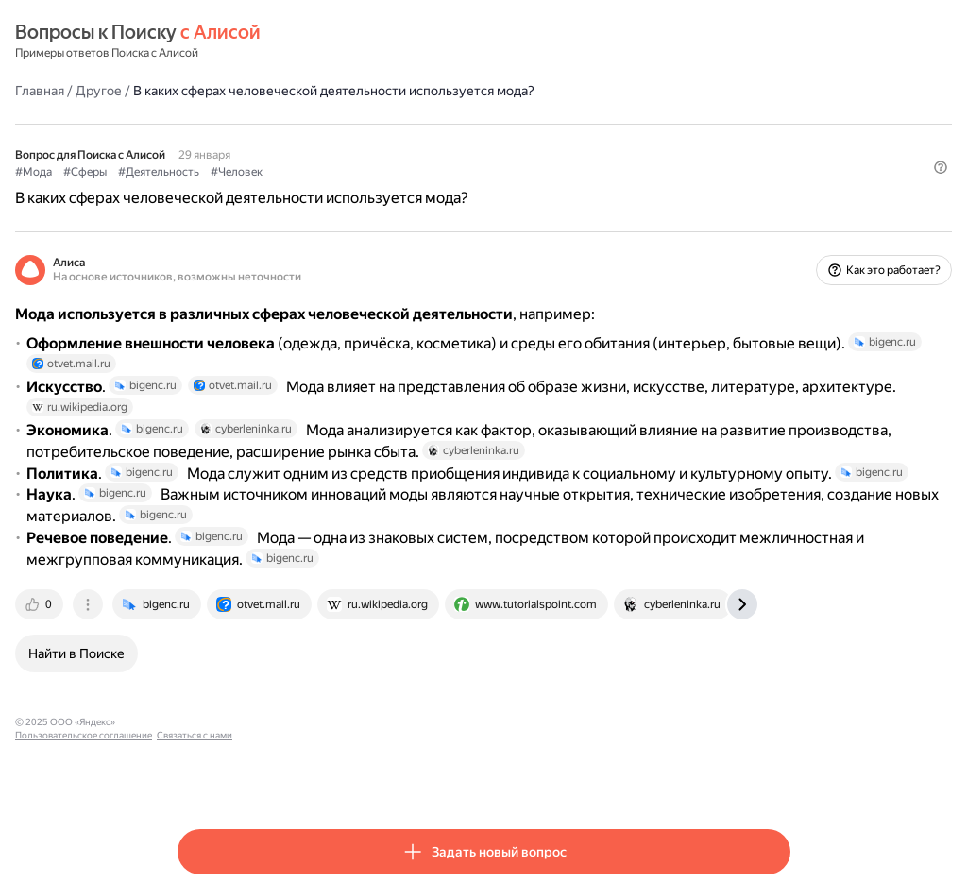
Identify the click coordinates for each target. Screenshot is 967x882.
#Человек (399, 171)
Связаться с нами (465, 777)
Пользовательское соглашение (354, 777)
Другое (261, 89)
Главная (202, 89)
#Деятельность (321, 171)
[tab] (203, 659)
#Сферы (247, 171)
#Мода (196, 171)
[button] (779, 203)
